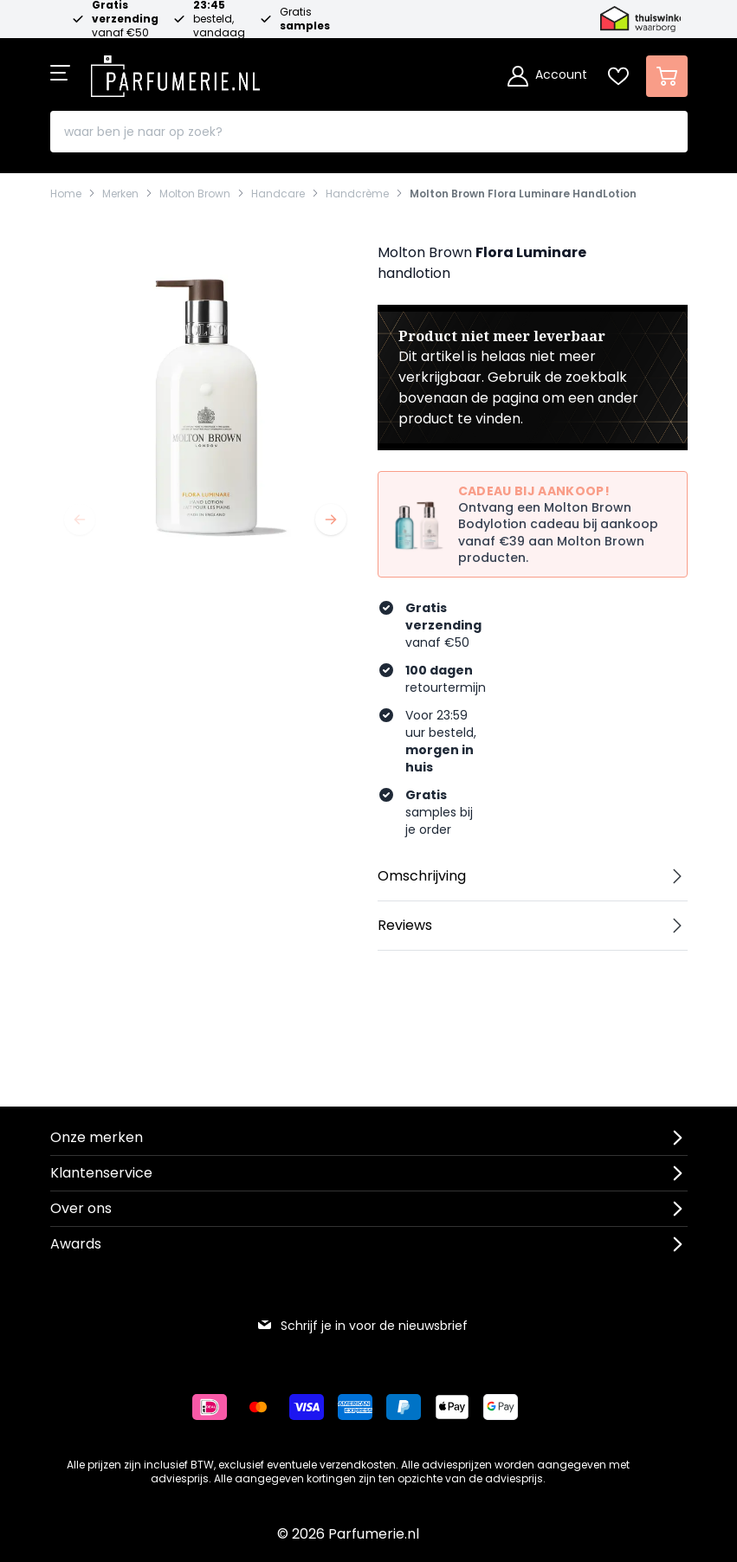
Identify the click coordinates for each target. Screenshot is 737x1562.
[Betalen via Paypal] (410, 1407)
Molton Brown (194, 194)
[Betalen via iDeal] (216, 1407)
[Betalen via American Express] (362, 1407)
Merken (120, 194)
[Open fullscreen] (205, 394)
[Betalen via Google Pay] (507, 1407)
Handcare (278, 194)
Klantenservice (101, 1173)
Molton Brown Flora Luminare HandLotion (523, 194)
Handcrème (357, 194)
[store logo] (176, 71)
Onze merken (96, 1137)
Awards (75, 1244)
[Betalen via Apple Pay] (459, 1407)
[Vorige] (79, 519)
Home (65, 194)
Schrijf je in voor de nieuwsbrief (362, 1325)
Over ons (81, 1208)
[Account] (547, 76)
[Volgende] (330, 519)
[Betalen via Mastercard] (265, 1407)
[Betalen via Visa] (313, 1407)
